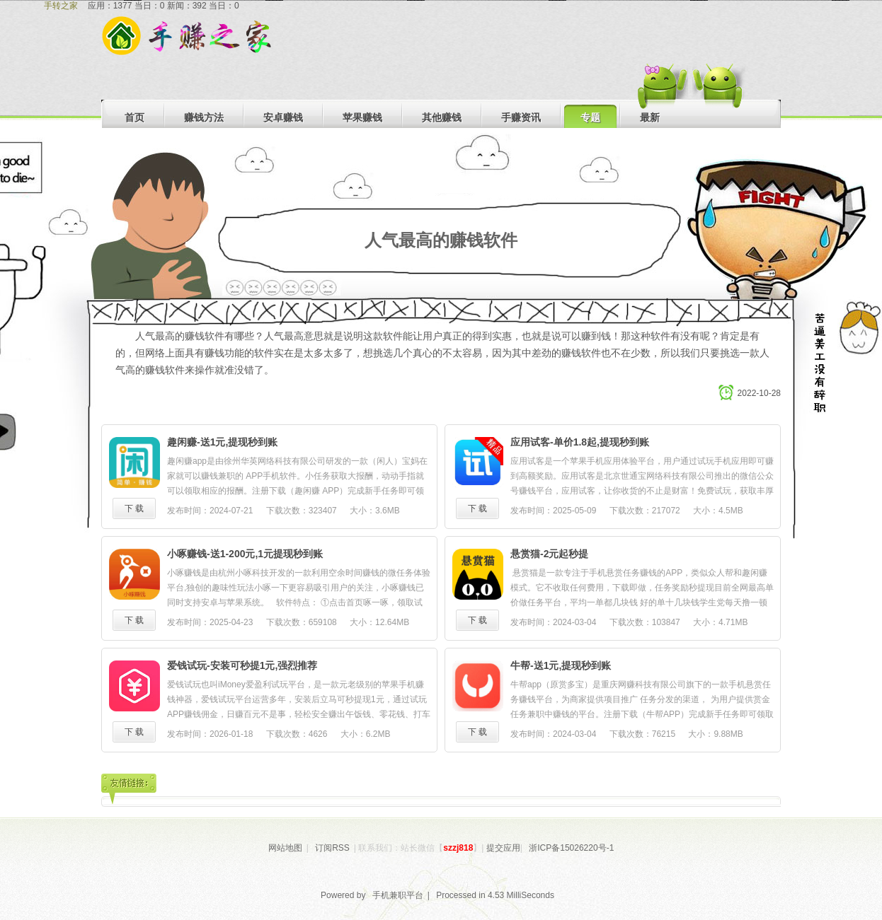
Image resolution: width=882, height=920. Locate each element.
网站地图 (285, 848)
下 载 (134, 508)
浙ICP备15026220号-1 (571, 848)
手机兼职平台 (397, 895)
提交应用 (503, 848)
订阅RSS (332, 848)
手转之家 (61, 6)
